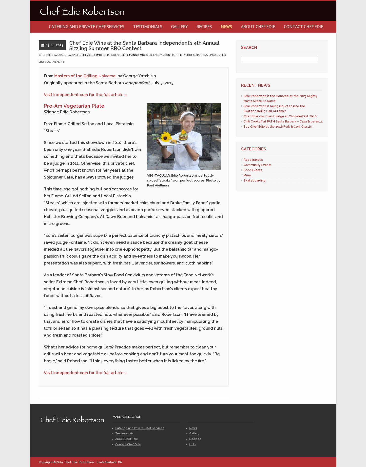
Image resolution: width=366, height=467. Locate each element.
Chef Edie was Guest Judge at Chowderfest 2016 (280, 116)
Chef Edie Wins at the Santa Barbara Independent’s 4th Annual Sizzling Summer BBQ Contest (144, 45)
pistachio (185, 55)
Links (192, 444)
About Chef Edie (258, 26)
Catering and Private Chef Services (86, 26)
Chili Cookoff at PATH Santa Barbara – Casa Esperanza (283, 121)
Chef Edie (45, 55)
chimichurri (101, 55)
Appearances (253, 160)
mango (134, 55)
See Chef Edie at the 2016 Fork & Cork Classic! (278, 126)
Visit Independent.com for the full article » (85, 94)
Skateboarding (255, 180)
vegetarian (52, 62)
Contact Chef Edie (303, 26)
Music (248, 175)
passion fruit (168, 55)
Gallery (179, 26)
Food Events (253, 170)
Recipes (204, 26)
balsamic (74, 55)
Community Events (257, 165)
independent (119, 55)
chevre (86, 55)
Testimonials (147, 26)
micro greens (149, 55)
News (226, 26)
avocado (60, 55)
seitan (197, 55)
